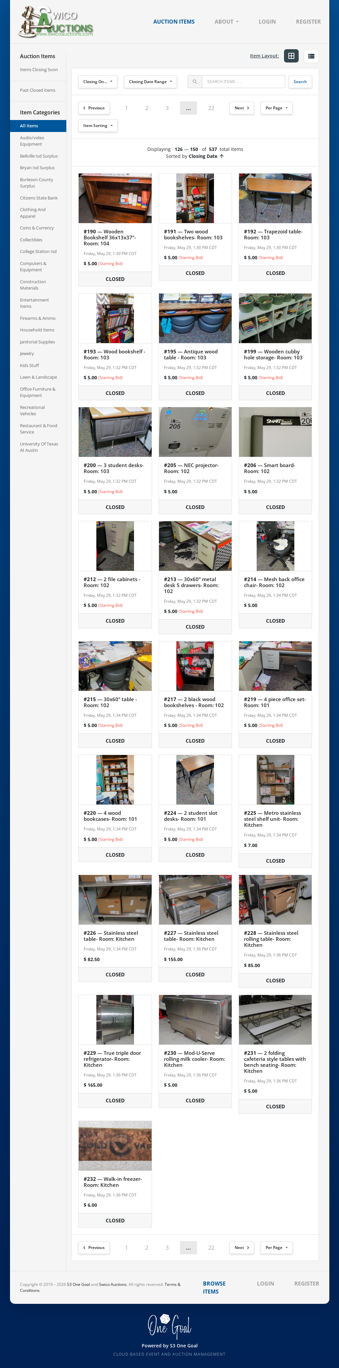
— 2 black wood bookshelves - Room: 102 (194, 702)
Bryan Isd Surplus (37, 168)
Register (308, 21)
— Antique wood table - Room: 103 (191, 354)
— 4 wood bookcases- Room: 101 (110, 815)
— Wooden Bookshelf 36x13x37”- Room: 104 (110, 237)
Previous (93, 108)
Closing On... (95, 81)
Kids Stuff (29, 365)
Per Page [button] (274, 108)
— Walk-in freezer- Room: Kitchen (113, 1182)
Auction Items (174, 21)
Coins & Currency (37, 228)
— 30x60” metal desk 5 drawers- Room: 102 (191, 585)
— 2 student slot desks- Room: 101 (190, 815)
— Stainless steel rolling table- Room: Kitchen (271, 939)
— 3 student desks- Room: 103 (114, 468)
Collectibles (31, 240)
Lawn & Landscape (38, 377)
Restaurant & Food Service (38, 429)
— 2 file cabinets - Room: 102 (112, 582)
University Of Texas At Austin (39, 447)
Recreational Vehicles (32, 410)
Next (243, 108)
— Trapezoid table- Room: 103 (273, 234)
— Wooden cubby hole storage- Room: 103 (273, 354)
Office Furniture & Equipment (37, 392)
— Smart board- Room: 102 (269, 468)
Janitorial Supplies (37, 342)
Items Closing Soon (39, 69)
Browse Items (214, 1287)
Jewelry (27, 353)
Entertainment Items (34, 303)
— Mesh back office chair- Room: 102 (274, 582)
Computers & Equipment (33, 266)
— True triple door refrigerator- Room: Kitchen (112, 1059)
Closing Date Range (148, 81)
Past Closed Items (37, 90)
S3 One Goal (78, 1284)
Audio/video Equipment (32, 141)
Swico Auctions (113, 1284)
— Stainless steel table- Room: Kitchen (111, 936)
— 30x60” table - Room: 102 (110, 702)
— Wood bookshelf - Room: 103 (114, 354)
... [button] (188, 108)
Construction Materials (33, 285)
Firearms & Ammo (38, 318)
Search (300, 81)
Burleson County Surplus (36, 183)
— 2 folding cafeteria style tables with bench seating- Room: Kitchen (275, 1062)
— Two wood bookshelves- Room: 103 (193, 234)
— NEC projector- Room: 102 (191, 468)
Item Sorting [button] (95, 125)
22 (211, 108)
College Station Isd (38, 251)
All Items (29, 126)
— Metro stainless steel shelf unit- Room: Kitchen (272, 818)
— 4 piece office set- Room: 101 (275, 702)
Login (267, 21)
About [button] (224, 21)
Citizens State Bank (39, 198)
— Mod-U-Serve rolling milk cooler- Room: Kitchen (194, 1059)
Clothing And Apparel (33, 212)
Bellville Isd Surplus (39, 156)
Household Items (37, 330)
